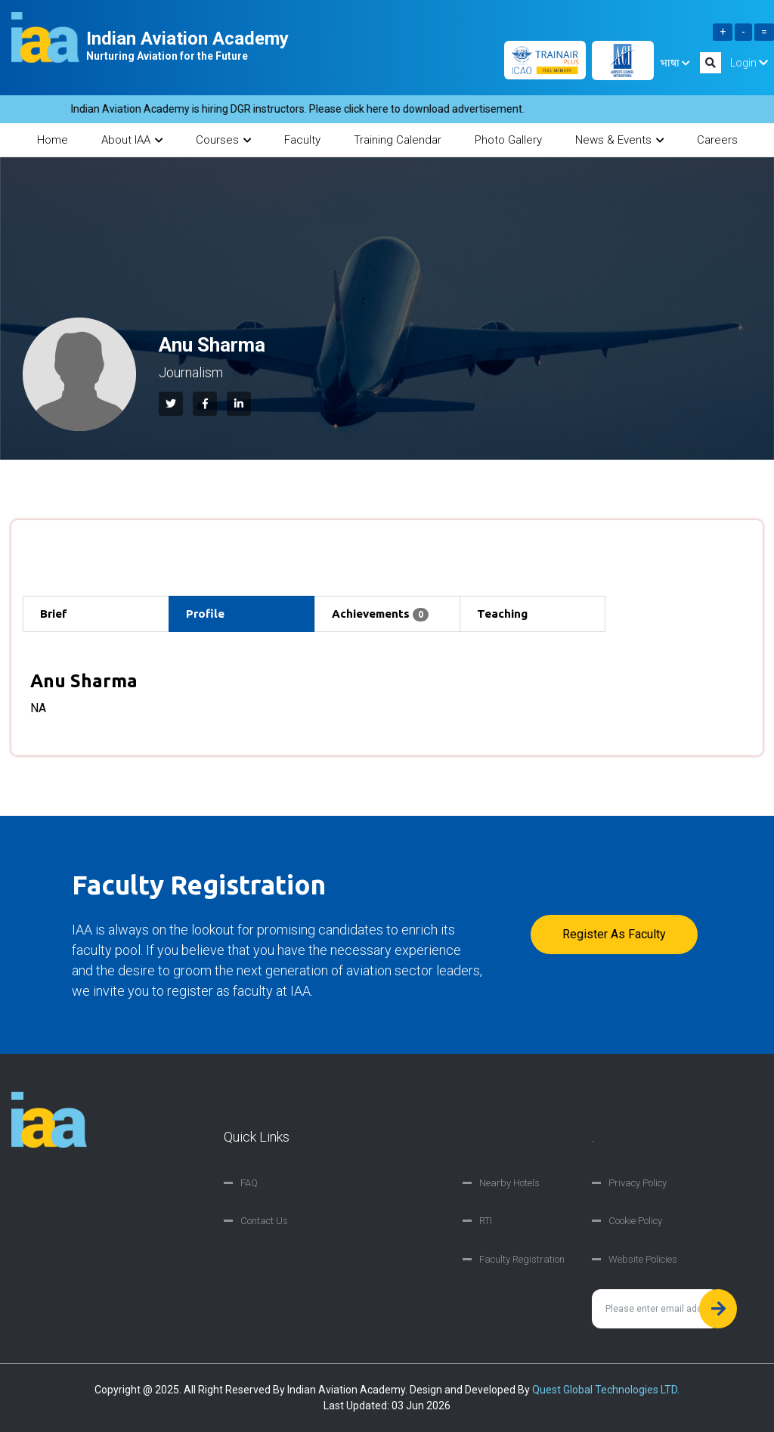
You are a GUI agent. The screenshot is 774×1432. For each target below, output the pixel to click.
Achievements (380, 614)
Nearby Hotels (509, 1183)
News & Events (619, 140)
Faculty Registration (522, 1259)
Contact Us (264, 1220)
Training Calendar (397, 140)
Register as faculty (614, 934)
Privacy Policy (637, 1183)
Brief (53, 613)
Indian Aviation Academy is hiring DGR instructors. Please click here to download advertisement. (306, 109)
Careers (717, 140)
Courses (223, 140)
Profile (205, 613)
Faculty (302, 140)
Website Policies (642, 1259)
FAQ (249, 1183)
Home (52, 140)
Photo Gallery (508, 140)
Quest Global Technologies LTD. (606, 1390)
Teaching (502, 613)
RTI (485, 1220)
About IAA (132, 140)
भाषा (674, 63)
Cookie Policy (635, 1220)
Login (749, 63)
